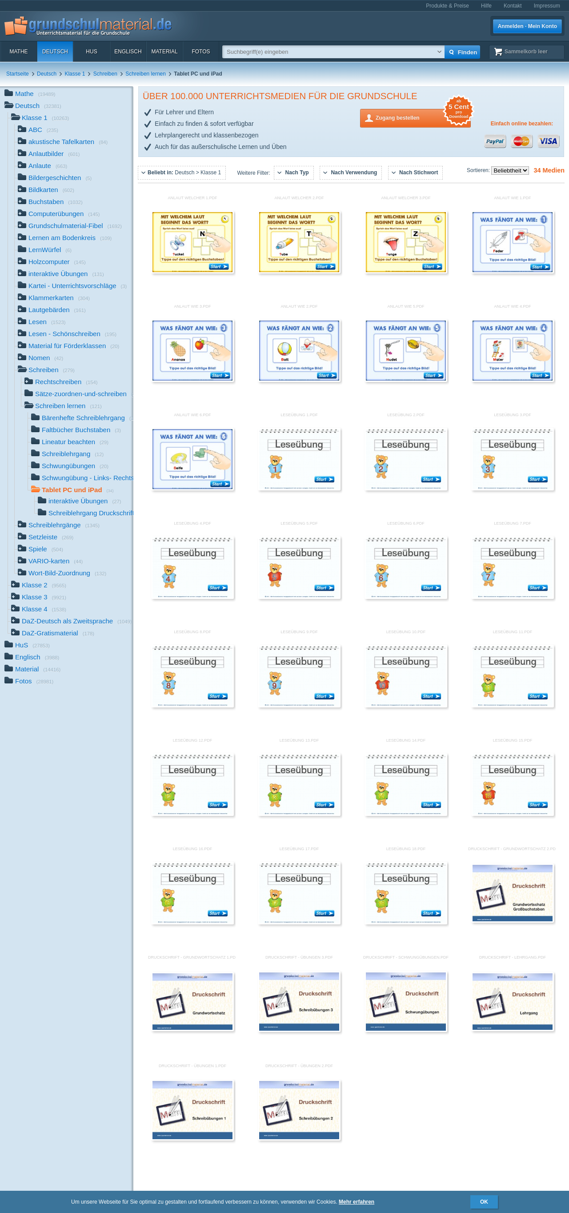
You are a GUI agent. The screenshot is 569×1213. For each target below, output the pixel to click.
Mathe (18, 51)
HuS (91, 51)
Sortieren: (479, 170)
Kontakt (513, 6)
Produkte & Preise (447, 6)
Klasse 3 (38, 597)
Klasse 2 (38, 585)
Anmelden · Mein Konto (527, 26)
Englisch (127, 51)
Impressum (547, 6)
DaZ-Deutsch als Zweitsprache (71, 621)
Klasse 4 (38, 609)
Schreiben (105, 74)
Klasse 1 (74, 74)
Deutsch (55, 51)
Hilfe (486, 6)
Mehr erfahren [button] (356, 1202)
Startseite (17, 74)
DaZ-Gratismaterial (52, 633)
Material (164, 51)
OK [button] (484, 1202)
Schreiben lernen (145, 74)
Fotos (201, 51)
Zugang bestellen (423, 117)
